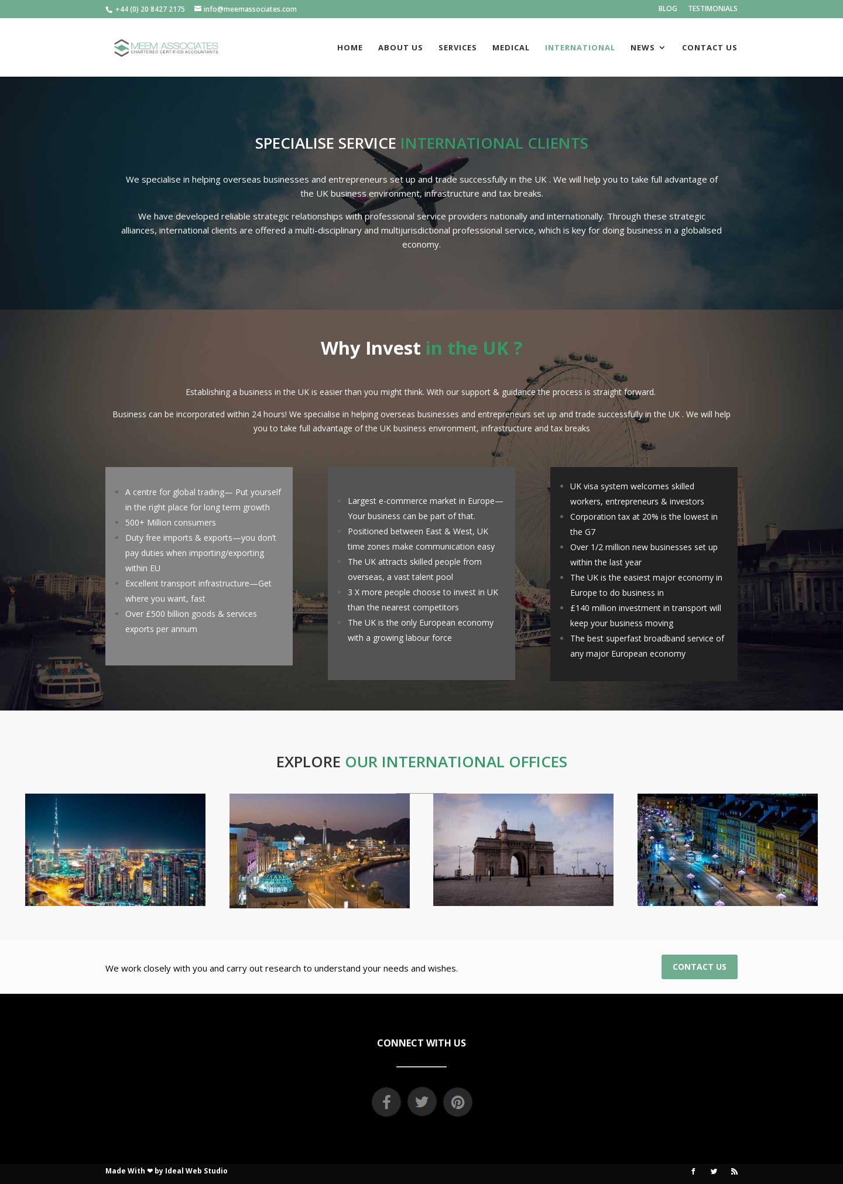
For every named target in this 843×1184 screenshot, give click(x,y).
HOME (350, 48)
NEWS (642, 48)
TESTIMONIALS (713, 9)
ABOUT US (400, 48)
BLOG (668, 9)
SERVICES (457, 48)
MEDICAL (511, 48)
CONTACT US (710, 48)
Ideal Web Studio (196, 1171)
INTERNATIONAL (580, 48)
